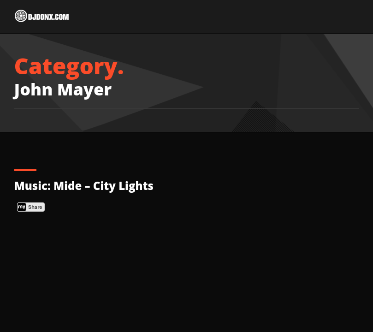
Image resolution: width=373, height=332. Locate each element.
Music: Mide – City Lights (84, 185)
